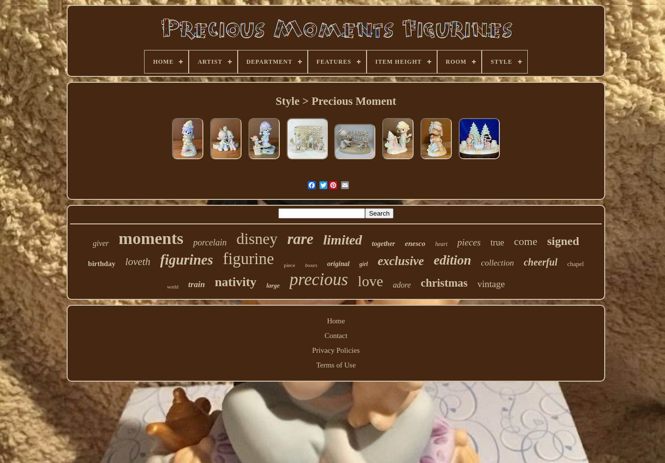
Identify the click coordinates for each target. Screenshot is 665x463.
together (383, 243)
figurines (186, 260)
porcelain (209, 242)
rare (300, 238)
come (526, 241)
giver (101, 243)
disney (257, 238)
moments (151, 238)
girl (363, 264)
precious (319, 279)
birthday (102, 264)
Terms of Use (336, 365)
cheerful (541, 262)
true (497, 242)
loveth (137, 262)
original (338, 264)
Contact (335, 336)
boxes (311, 265)
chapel (575, 264)
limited (342, 239)
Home (336, 321)
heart (441, 244)
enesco (415, 243)
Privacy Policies (336, 350)
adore (402, 285)
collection (497, 263)
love (370, 281)
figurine (248, 259)
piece (289, 265)
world (172, 287)
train (196, 284)
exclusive (401, 261)
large (272, 285)
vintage (491, 284)
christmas (444, 283)
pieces (468, 242)
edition (452, 260)
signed (563, 241)
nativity (235, 282)
